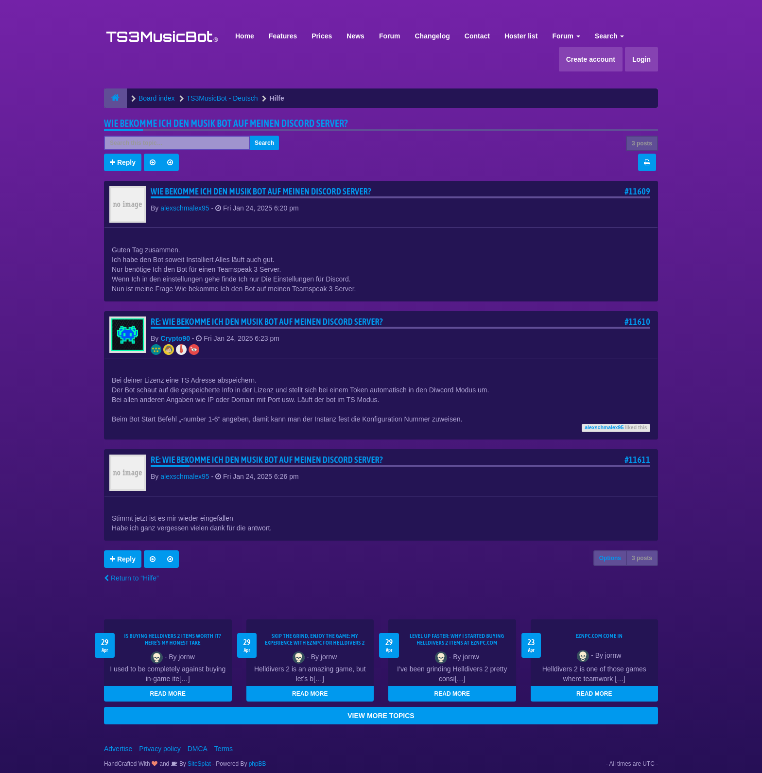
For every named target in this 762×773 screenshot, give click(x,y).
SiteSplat (198, 763)
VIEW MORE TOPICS (380, 716)
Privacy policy (160, 749)
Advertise (118, 749)
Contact (477, 36)
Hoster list (520, 36)
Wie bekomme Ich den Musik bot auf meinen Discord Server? (226, 123)
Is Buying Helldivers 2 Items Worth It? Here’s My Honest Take (172, 639)
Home (244, 36)
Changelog (432, 36)
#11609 (637, 191)
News (355, 36)
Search (609, 36)
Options (610, 558)
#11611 (637, 460)
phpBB (257, 763)
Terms (223, 749)
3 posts (642, 143)
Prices (322, 36)
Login (641, 59)
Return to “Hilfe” (131, 578)
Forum (389, 36)
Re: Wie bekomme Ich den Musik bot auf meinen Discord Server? (267, 321)
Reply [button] (123, 162)
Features (283, 36)
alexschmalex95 (184, 208)
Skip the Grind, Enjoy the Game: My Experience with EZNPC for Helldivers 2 (315, 639)
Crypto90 (175, 338)
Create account (590, 59)
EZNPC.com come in (599, 635)
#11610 (637, 321)
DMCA (198, 749)
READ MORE (168, 693)
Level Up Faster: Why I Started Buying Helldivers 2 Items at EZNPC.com (457, 639)
